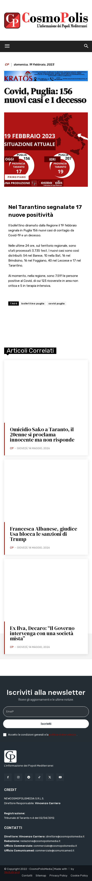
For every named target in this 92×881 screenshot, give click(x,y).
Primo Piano (17, 177)
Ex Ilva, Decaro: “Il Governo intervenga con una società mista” (42, 633)
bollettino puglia (32, 303)
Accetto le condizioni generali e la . (42, 734)
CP (7, 64)
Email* (10, 711)
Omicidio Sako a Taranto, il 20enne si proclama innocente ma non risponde (42, 434)
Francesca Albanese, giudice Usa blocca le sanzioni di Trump (43, 534)
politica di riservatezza (63, 734)
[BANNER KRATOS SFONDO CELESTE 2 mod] (46, 80)
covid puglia (56, 303)
